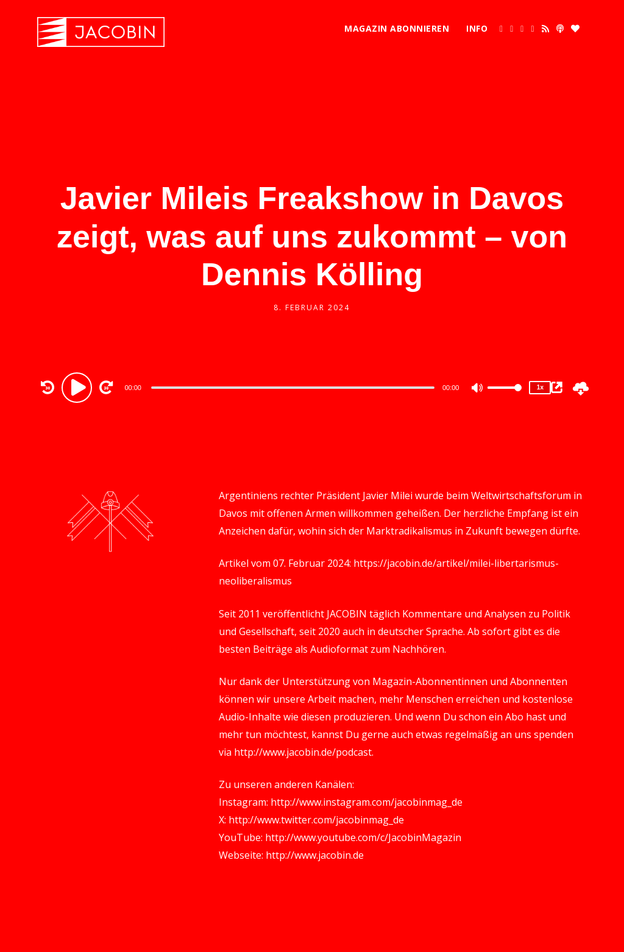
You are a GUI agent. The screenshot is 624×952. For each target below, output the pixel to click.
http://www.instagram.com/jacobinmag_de (367, 802)
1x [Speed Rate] (540, 387)
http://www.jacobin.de (315, 855)
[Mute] (478, 389)
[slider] (292, 387)
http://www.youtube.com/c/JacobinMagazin (363, 837)
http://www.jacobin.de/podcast (303, 752)
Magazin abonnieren (396, 28)
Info (477, 28)
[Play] (78, 387)
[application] (294, 387)
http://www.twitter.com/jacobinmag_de (316, 819)
